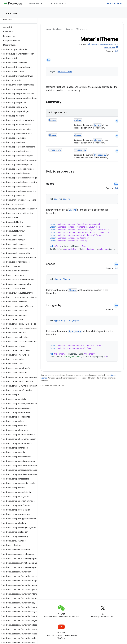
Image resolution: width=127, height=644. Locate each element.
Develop (69, 29)
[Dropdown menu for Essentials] (42, 3)
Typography (55, 150)
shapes (77, 135)
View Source (109, 48)
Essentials (34, 3)
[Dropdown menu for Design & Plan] (66, 3)
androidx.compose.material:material (102, 44)
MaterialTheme (65, 71)
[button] (18, 49)
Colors (52, 120)
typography (80, 150)
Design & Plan (56, 3)
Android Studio (114, 3)
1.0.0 (116, 51)
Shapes (52, 135)
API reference (11, 13)
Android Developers (54, 29)
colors (77, 120)
